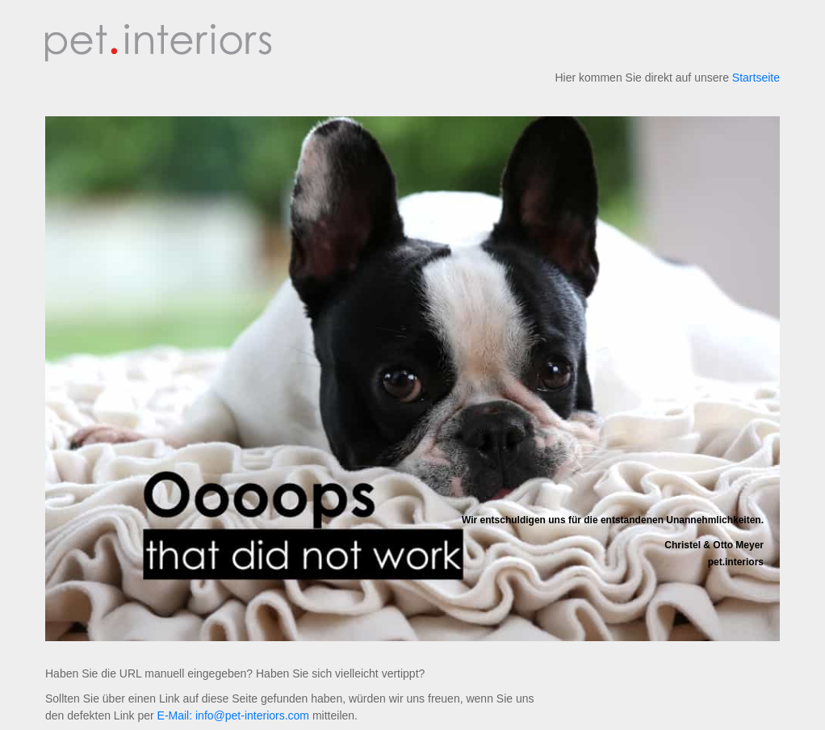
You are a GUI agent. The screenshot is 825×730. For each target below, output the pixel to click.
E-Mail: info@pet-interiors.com (233, 715)
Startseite (756, 77)
